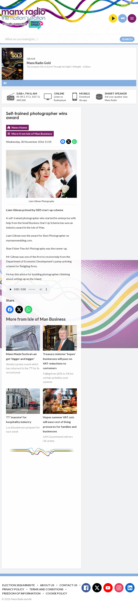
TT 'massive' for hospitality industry (23, 405)
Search (127, 39)
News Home (19, 127)
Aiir (30, 599)
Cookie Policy (56, 593)
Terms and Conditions (46, 589)
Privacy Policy (13, 589)
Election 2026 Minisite (18, 585)
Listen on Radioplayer (60, 98)
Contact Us (68, 585)
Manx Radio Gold (39, 63)
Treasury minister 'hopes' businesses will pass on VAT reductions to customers (60, 347)
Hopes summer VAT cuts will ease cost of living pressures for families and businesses (60, 410)
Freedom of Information (21, 593)
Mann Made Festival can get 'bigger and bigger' (23, 342)
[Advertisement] (70, 509)
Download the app (84, 98)
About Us (47, 585)
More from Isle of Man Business (32, 133)
